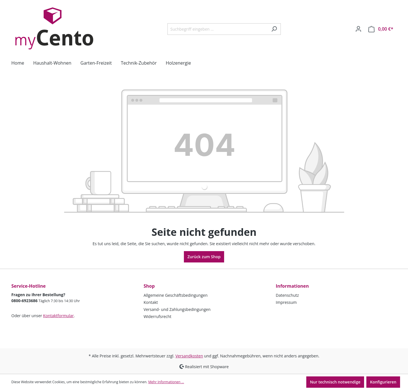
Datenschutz (287, 295)
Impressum (286, 302)
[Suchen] (274, 29)
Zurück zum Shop (204, 256)
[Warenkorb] (381, 29)
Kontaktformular (58, 315)
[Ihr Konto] (358, 29)
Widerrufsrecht (157, 316)
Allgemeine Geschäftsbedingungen (176, 295)
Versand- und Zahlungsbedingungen (177, 309)
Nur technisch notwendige (335, 382)
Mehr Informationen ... (166, 382)
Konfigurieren (383, 382)
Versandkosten (189, 356)
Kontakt (151, 302)
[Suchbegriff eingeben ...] (217, 29)
